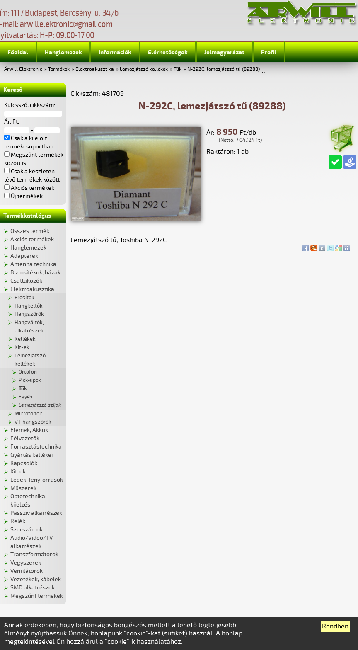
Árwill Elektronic (23, 69)
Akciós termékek (32, 239)
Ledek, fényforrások (36, 479)
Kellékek (25, 339)
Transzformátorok (34, 554)
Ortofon (28, 372)
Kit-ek (22, 347)
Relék (17, 521)
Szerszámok (26, 529)
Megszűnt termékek (36, 595)
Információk (115, 52)
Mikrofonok (28, 413)
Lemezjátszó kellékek (144, 69)
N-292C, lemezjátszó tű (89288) (223, 69)
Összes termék (29, 231)
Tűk (177, 69)
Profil (268, 52)
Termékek (59, 69)
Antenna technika (33, 264)
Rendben (335, 626)
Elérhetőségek (168, 52)
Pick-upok (30, 380)
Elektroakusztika (94, 69)
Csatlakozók (26, 280)
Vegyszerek (25, 562)
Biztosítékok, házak (35, 272)
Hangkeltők (29, 306)
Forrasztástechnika (36, 446)
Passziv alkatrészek (36, 513)
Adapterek (24, 256)
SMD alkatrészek (32, 587)
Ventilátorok (26, 571)
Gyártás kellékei (31, 454)
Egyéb (25, 397)
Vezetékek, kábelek (35, 579)
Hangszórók (29, 314)
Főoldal (17, 52)
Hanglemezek (63, 52)
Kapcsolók (23, 463)
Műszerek (23, 488)
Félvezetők (24, 438)
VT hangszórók (33, 422)
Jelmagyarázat (224, 52)
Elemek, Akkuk (29, 430)
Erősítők (24, 297)
